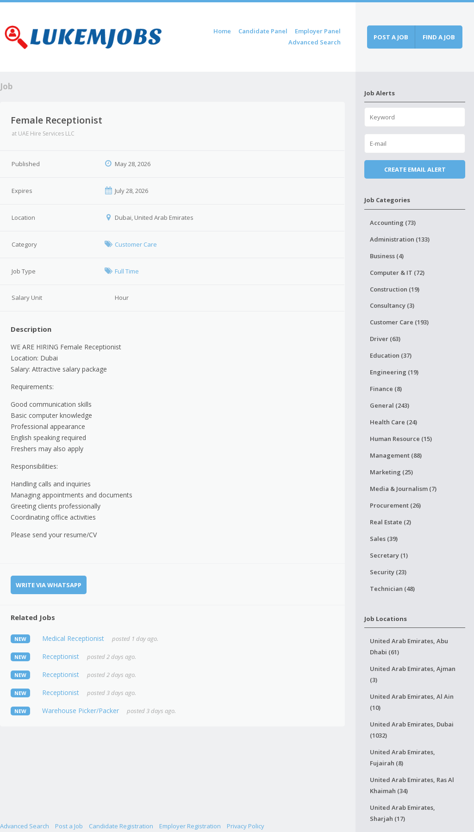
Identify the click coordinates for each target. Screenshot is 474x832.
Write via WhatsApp (48, 585)
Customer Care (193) (399, 322)
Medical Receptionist (73, 638)
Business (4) (387, 256)
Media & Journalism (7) (403, 488)
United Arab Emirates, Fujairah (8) (402, 757)
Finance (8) (386, 389)
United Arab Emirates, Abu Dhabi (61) (409, 646)
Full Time (127, 271)
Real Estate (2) (390, 522)
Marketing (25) (391, 472)
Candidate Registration (121, 826)
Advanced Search (314, 42)
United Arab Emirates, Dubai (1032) (412, 729)
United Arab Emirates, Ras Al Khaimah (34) (412, 785)
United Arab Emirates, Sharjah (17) (402, 813)
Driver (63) (385, 339)
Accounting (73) (393, 222)
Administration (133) (400, 239)
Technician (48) (392, 588)
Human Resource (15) (401, 439)
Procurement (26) (395, 505)
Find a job (439, 37)
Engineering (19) (394, 372)
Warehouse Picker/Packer (80, 710)
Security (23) (388, 572)
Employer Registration (190, 826)
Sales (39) (384, 538)
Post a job (391, 37)
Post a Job (69, 826)
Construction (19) (394, 289)
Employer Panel (318, 31)
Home (222, 31)
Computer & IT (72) (397, 272)
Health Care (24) (393, 422)
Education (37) (391, 355)
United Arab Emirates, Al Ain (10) (412, 702)
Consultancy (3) (392, 305)
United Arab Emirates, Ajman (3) (412, 674)
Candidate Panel (262, 31)
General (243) (389, 405)
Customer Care (136, 244)
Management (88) (396, 455)
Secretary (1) (389, 555)
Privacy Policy (245, 826)
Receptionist (60, 656)
